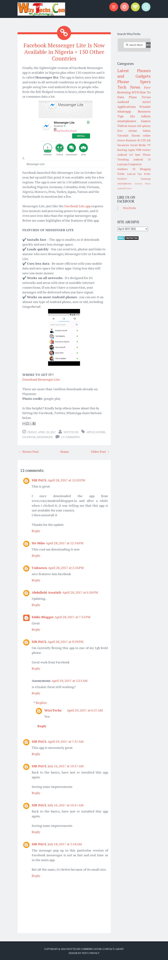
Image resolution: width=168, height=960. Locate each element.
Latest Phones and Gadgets (134, 73)
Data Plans (127, 97)
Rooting (122, 150)
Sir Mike (38, 543)
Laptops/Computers (129, 164)
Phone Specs (134, 81)
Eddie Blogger (43, 616)
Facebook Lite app (77, 206)
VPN (138, 150)
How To (145, 92)
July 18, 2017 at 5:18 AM (65, 844)
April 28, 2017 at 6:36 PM (80, 592)
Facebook (29, 436)
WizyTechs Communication (83, 948)
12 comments (70, 436)
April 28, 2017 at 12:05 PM (66, 480)
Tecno (146, 97)
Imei (137, 154)
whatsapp (124, 111)
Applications (95, 431)
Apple (131, 150)
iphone (146, 126)
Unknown (39, 567)
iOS (139, 126)
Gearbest (122, 178)
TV (149, 145)
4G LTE (141, 140)
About (120, 948)
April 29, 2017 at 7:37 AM (66, 741)
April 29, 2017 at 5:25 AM (69, 680)
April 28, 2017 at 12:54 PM (64, 543)
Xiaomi (135, 135)
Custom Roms (142, 183)
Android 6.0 (125, 154)
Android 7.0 (141, 159)
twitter (146, 150)
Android (123, 102)
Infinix (147, 130)
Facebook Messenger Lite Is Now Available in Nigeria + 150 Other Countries (64, 51)
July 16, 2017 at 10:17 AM (66, 766)
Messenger (45, 436)
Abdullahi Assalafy (46, 592)
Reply (36, 530)
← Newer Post (28, 451)
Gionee (132, 126)
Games (146, 121)
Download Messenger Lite (41, 379)
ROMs (147, 174)
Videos (122, 126)
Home (64, 451)
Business (131, 140)
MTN (135, 92)
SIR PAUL (39, 480)
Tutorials (122, 135)
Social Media (138, 145)
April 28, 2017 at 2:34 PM (66, 567)
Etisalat (145, 106)
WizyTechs (71, 431)
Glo (132, 116)
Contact (108, 948)
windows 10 (126, 169)
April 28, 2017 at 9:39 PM (65, 641)
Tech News (128, 87)
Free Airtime (127, 130)
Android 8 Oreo (124, 188)
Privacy (95, 953)
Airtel (146, 102)
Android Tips (134, 174)
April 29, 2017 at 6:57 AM (85, 710)
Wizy (85, 953)
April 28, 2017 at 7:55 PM (72, 616)
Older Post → (100, 451)
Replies (41, 702)
